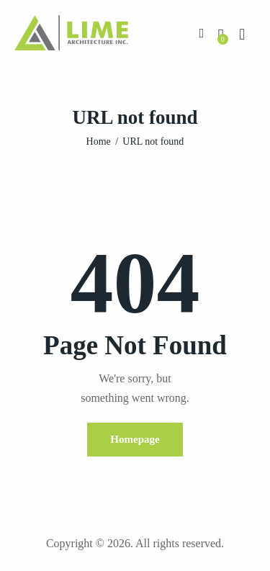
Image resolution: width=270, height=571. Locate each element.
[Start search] (242, 34)
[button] (201, 32)
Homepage (134, 439)
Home (98, 141)
